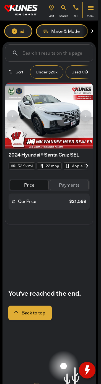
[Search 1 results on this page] (49, 53)
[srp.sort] (16, 72)
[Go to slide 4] (56, 141)
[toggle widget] (87, 370)
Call (76, 16)
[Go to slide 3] (48, 141)
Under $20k (47, 72)
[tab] (29, 185)
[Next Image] (85, 115)
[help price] (14, 201)
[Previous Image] (12, 115)
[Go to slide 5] (65, 141)
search (63, 16)
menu (90, 16)
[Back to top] (30, 313)
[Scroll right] (92, 31)
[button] (51, 10)
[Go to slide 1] (32, 141)
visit (51, 16)
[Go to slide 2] (40, 141)
